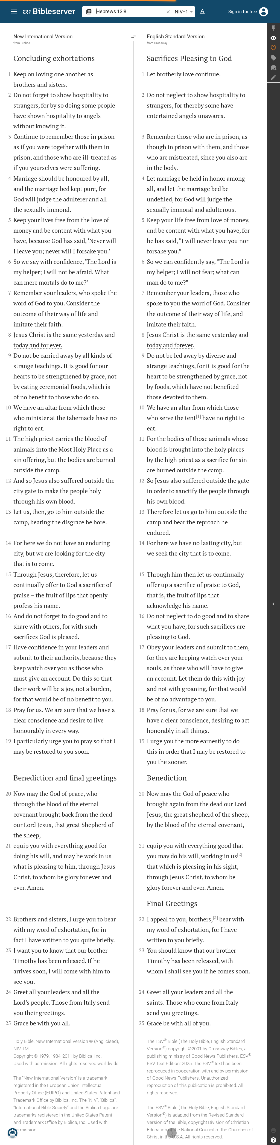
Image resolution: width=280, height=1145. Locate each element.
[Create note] (273, 77)
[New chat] (273, 68)
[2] (239, 854)
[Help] (273, 1140)
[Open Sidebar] (273, 604)
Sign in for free (242, 11)
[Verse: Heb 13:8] (273, 38)
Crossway (160, 43)
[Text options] (202, 11)
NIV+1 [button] (185, 11)
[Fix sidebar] (273, 28)
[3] (215, 917)
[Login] (263, 11)
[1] (198, 416)
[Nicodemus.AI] (13, 1133)
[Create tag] (273, 58)
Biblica (25, 43)
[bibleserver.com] (49, 12)
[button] (14, 12)
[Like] (273, 48)
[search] (131, 11)
